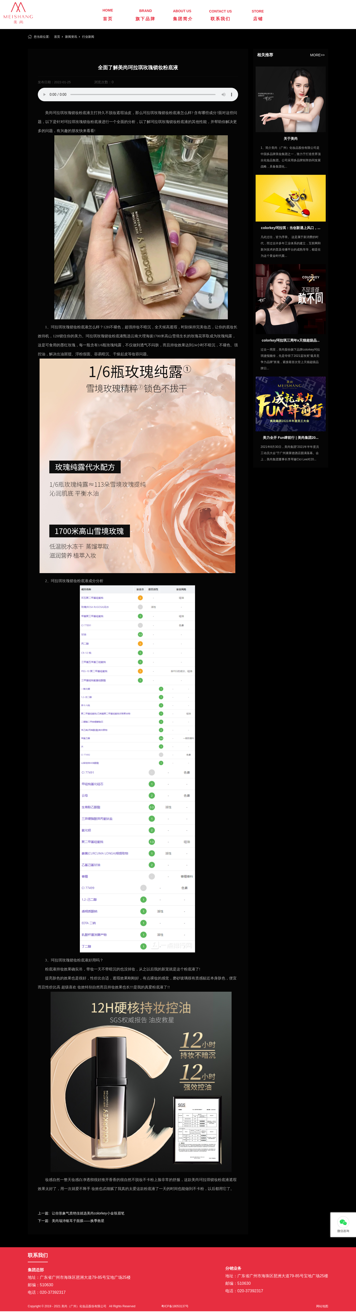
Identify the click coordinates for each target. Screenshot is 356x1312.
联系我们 (221, 19)
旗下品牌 (145, 19)
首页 (108, 19)
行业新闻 (88, 37)
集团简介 (183, 19)
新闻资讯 (71, 37)
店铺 (258, 19)
